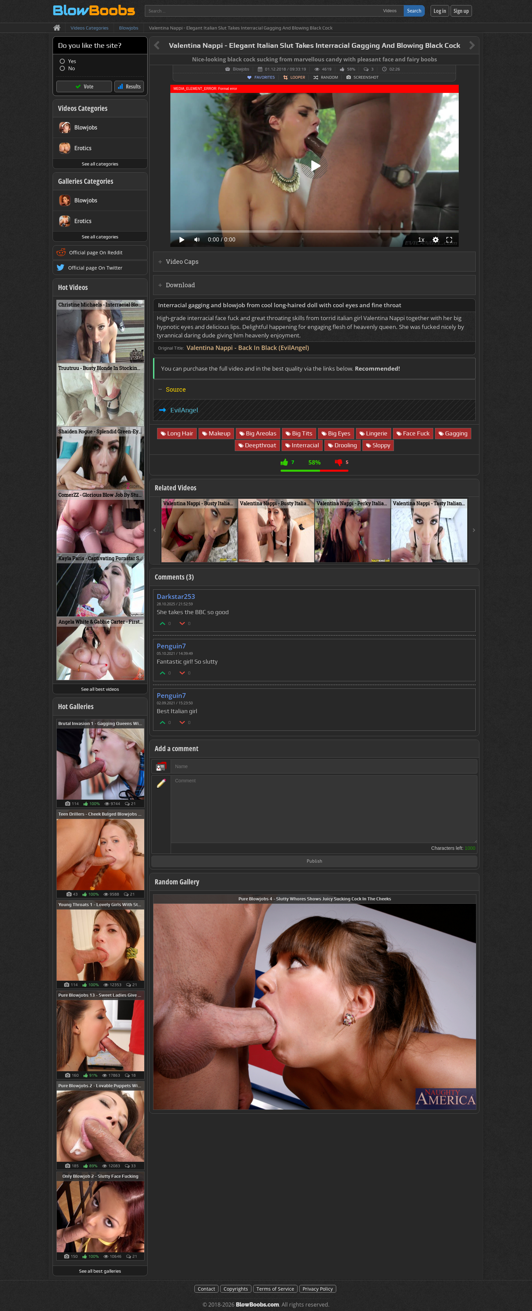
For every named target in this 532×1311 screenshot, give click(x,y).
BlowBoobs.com (257, 1305)
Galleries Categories (85, 181)
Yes (72, 61)
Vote (88, 86)
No (71, 68)
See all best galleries (100, 1271)
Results (133, 86)
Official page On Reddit (95, 252)
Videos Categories (83, 108)
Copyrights (236, 1289)
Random (329, 77)
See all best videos (100, 689)
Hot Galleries (76, 706)
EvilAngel (184, 410)
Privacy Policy (318, 1289)
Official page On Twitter (95, 268)
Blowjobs (241, 69)
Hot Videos (73, 287)
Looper (297, 77)
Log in (440, 11)
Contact (206, 1289)
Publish (314, 861)
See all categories (100, 164)
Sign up (461, 11)
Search (414, 11)
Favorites (264, 77)
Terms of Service (275, 1289)
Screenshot (366, 77)
